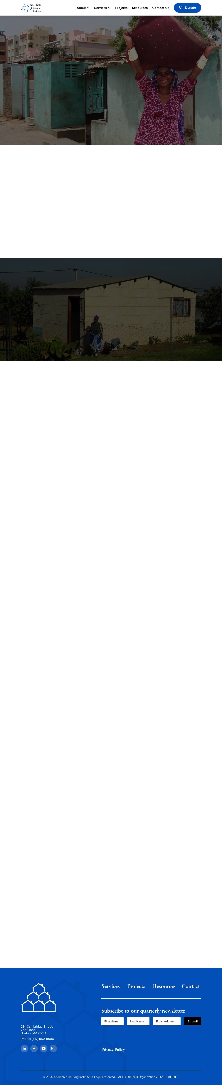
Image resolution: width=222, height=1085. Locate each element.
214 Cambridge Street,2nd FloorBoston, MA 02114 (37, 1030)
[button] (83, 7)
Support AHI (74, 125)
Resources (140, 7)
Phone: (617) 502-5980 (37, 1038)
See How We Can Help (111, 714)
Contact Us (160, 7)
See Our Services (39, 125)
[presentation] (129, 1036)
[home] (31, 8)
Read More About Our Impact (111, 462)
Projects (121, 7)
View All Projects (53, 809)
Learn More (34, 341)
